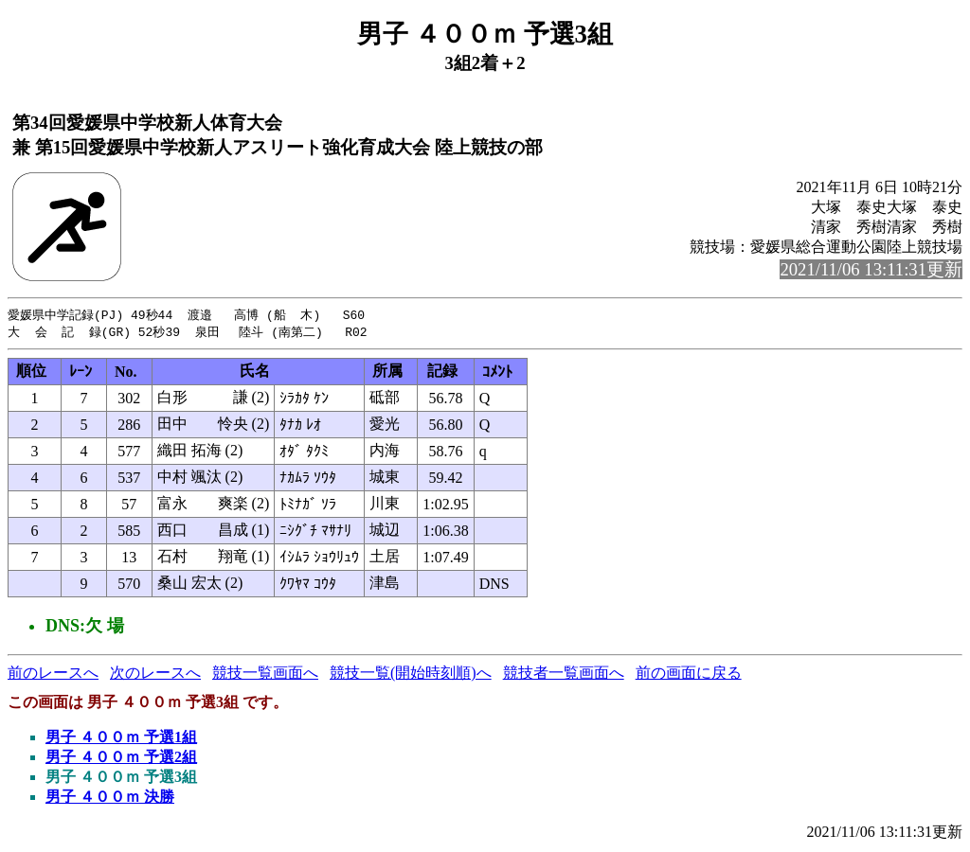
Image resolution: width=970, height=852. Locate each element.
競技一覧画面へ (265, 674)
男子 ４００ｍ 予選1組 (121, 739)
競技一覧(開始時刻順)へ (411, 674)
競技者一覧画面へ (563, 674)
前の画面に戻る (689, 674)
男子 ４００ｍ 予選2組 (121, 759)
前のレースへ (53, 674)
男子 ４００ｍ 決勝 (109, 798)
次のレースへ (155, 674)
